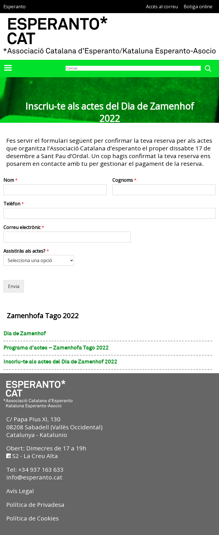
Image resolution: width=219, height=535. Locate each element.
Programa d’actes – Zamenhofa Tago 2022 (56, 348)
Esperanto (14, 6)
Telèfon (13, 204)
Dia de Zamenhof (24, 333)
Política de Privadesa (35, 505)
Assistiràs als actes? (26, 251)
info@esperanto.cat (34, 477)
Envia (13, 286)
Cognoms (124, 180)
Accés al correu (162, 6)
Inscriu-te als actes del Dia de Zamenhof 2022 (60, 362)
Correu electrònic (23, 227)
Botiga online (198, 6)
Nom (10, 180)
